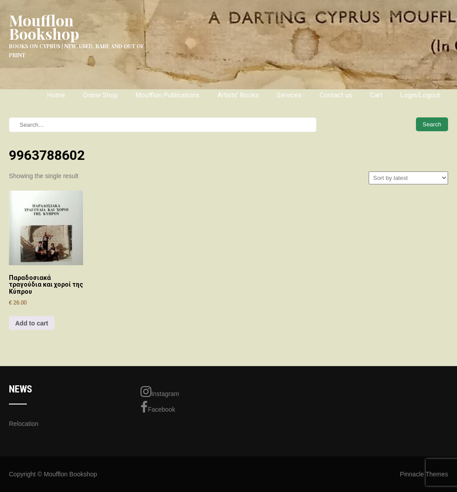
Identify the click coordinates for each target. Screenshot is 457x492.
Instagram (160, 391)
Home (56, 95)
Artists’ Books (238, 95)
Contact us (336, 95)
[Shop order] (408, 177)
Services (289, 95)
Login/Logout (420, 95)
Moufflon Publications (167, 95)
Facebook (158, 407)
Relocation (23, 423)
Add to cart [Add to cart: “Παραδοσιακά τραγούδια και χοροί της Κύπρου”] (31, 323)
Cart (376, 95)
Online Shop (100, 95)
